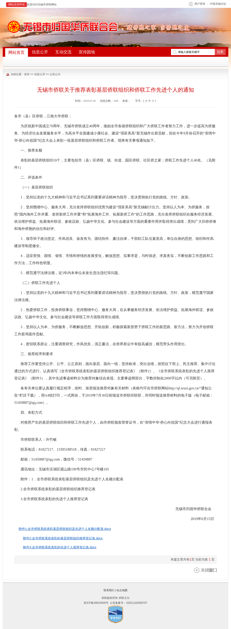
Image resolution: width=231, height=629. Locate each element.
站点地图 (122, 590)
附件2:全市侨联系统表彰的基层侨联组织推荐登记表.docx (63, 538)
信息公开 (39, 74)
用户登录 (199, 3)
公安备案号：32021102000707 (128, 602)
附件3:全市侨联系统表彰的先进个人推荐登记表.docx (59, 547)
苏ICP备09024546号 (96, 602)
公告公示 (55, 74)
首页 (27, 74)
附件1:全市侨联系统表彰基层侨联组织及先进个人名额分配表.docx (65, 529)
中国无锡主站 (218, 3)
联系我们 (109, 590)
